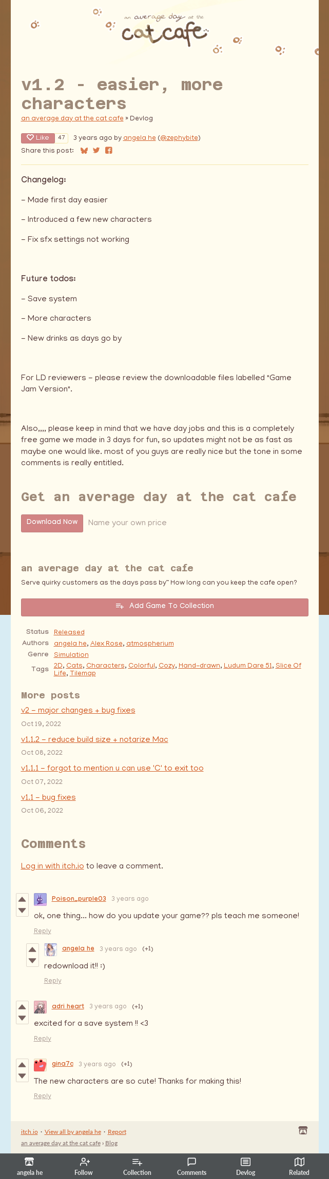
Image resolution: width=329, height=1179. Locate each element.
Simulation (71, 655)
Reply (42, 932)
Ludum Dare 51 (248, 666)
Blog (111, 1143)
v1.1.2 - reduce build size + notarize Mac (94, 740)
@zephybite (179, 138)
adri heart (68, 1007)
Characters (105, 666)
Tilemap (83, 674)
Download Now (52, 523)
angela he (139, 138)
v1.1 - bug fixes (48, 798)
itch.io (29, 1131)
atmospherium (150, 644)
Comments (191, 1166)
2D (58, 666)
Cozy (167, 666)
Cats (74, 666)
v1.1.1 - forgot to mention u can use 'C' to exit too (112, 769)
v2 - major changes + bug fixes (78, 711)
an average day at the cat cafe (72, 119)
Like (38, 138)
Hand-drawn (199, 666)
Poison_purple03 (79, 900)
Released (69, 633)
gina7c (62, 1065)
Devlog (245, 1166)
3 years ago (130, 899)
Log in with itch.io (52, 867)
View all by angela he (73, 1131)
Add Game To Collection (164, 606)
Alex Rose (106, 644)
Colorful (141, 666)
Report (117, 1131)
